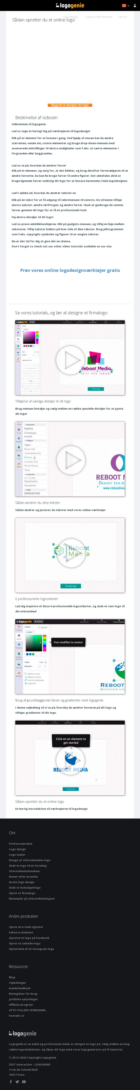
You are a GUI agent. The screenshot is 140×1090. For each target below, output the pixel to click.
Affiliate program (21, 1004)
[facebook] (11, 1082)
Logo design (70, 16)
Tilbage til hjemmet (70, 6)
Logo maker (17, 854)
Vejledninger (17, 982)
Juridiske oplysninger (23, 999)
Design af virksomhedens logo (29, 860)
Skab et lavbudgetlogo (25, 887)
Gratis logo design (21, 882)
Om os (123, 16)
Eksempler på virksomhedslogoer (32, 898)
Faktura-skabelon (21, 932)
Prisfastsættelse (20, 843)
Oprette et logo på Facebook (29, 938)
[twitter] (17, 1082)
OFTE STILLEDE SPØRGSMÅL (27, 1010)
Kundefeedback (19, 988)
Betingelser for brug (23, 993)
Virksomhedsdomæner (24, 871)
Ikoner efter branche (23, 876)
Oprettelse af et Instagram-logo (31, 949)
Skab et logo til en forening (28, 865)
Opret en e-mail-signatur (26, 927)
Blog (12, 977)
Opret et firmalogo (22, 893)
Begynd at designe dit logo (70, 105)
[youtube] (24, 1082)
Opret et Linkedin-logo (24, 943)
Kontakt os (16, 1015)
